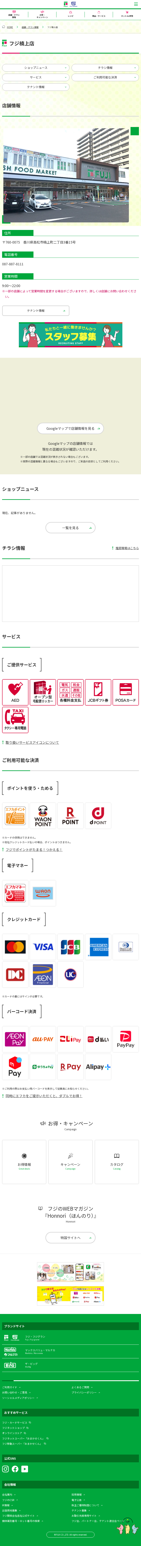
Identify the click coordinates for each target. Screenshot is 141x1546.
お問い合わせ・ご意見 (14, 1392)
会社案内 (7, 1494)
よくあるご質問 (80, 1387)
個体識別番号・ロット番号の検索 (21, 1521)
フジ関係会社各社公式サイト (18, 1515)
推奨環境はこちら (127, 548)
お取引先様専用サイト (84, 1515)
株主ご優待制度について (85, 1505)
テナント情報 (36, 87)
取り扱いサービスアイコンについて (32, 742)
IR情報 (5, 1505)
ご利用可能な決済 (105, 77)
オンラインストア (12, 1433)
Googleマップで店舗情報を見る (70, 428)
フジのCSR (8, 1500)
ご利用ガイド (9, 1387)
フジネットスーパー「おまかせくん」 (23, 1438)
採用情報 (77, 1494)
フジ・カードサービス (14, 1422)
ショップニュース (35, 67)
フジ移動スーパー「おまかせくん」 (22, 1443)
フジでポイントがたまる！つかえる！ (34, 849)
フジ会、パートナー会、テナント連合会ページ (98, 1521)
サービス (36, 77)
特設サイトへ (70, 1237)
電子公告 (77, 1500)
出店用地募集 (9, 1510)
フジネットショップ (13, 1427)
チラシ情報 (105, 67)
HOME (10, 27)
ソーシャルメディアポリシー (18, 1398)
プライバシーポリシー (84, 1392)
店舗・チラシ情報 (30, 27)
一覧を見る (70, 527)
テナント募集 (79, 1510)
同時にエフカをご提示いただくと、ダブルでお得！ (44, 1095)
